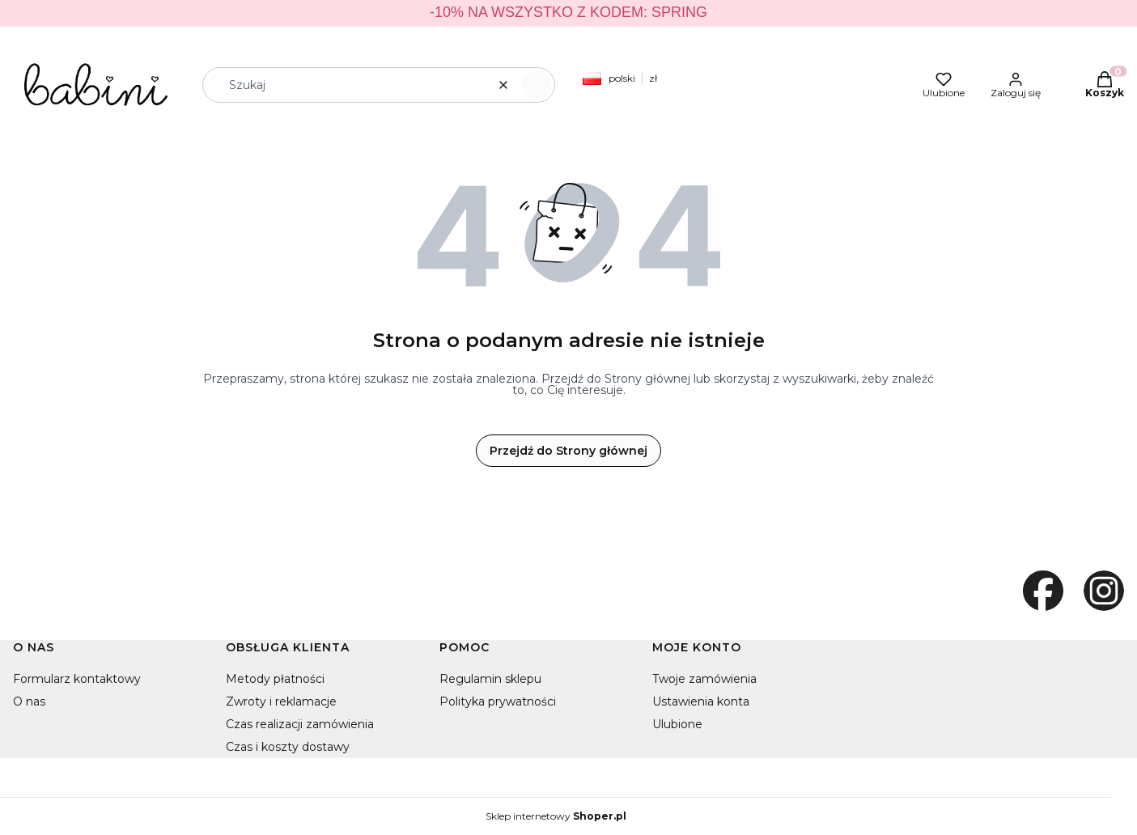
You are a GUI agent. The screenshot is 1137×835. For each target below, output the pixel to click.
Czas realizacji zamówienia (300, 724)
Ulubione (677, 724)
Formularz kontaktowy (77, 679)
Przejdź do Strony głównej (568, 450)
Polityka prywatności (497, 701)
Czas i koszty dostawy (288, 747)
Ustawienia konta (700, 701)
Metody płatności (275, 679)
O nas (29, 701)
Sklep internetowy (556, 816)
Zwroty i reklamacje (281, 701)
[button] (536, 85)
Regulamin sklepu (490, 679)
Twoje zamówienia (704, 679)
